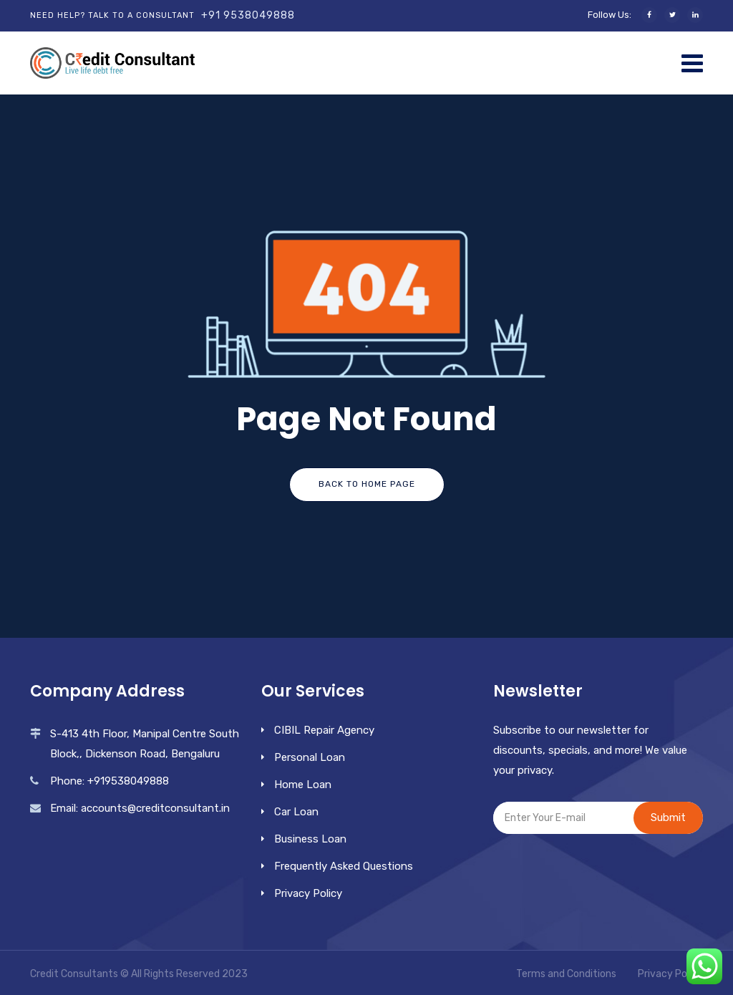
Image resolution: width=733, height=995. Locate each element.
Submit (668, 817)
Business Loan (310, 839)
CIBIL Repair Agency (324, 730)
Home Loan (302, 784)
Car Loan (296, 811)
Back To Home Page (367, 484)
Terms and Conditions (566, 974)
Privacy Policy (308, 893)
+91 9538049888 (248, 15)
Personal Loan (309, 757)
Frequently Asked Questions (343, 866)
